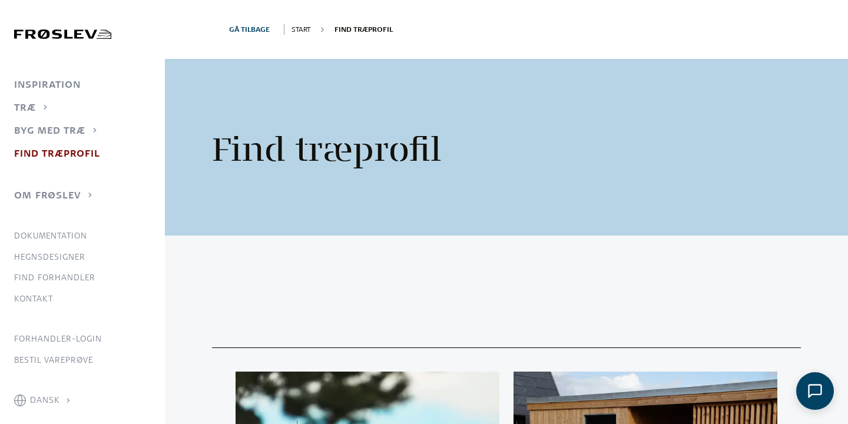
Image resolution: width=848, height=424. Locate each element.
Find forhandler (54, 277)
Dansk (45, 400)
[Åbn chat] (815, 391)
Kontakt (33, 298)
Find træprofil (57, 153)
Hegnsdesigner (49, 256)
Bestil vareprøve (53, 360)
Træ (25, 107)
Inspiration (47, 84)
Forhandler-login (58, 338)
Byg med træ (49, 130)
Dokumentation (50, 235)
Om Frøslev (47, 194)
